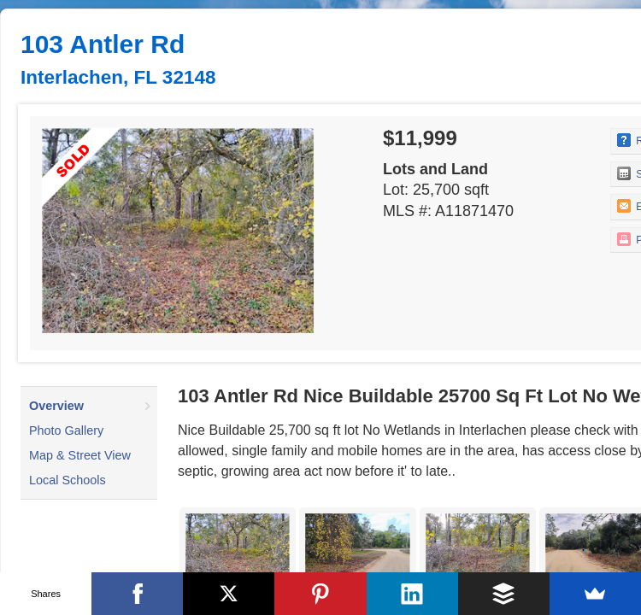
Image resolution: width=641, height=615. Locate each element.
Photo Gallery (66, 430)
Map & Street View (80, 455)
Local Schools (67, 480)
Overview (56, 406)
